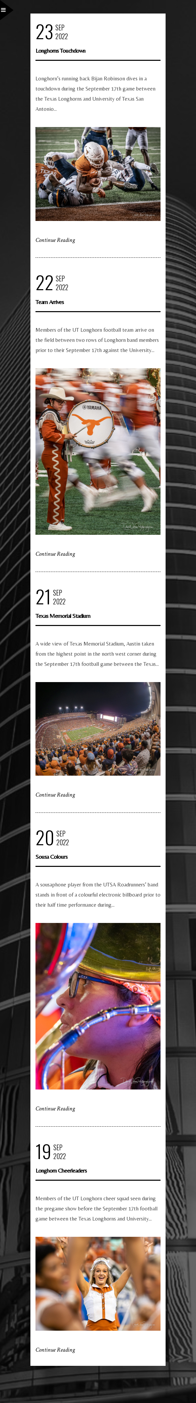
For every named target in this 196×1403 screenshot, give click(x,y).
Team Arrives (49, 301)
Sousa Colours (51, 856)
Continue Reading (55, 240)
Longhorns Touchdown (60, 50)
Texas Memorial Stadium (62, 615)
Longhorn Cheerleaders (61, 1170)
